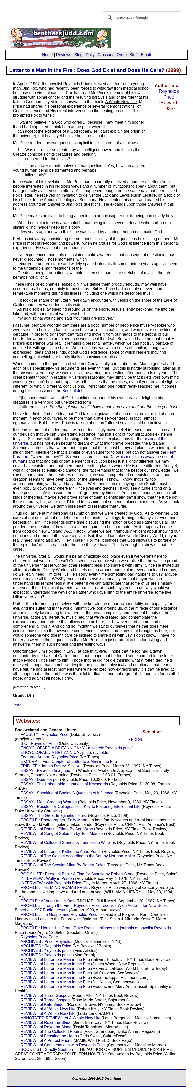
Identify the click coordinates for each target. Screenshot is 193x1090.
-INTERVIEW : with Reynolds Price (50, 883)
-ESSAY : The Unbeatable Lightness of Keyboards (63, 784)
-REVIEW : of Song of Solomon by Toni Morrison (62, 833)
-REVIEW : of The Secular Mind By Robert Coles (62, 865)
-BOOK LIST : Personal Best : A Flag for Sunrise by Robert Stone (76, 874)
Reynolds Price (169, 94)
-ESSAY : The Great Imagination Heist (53, 815)
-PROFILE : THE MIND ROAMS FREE (53, 887)
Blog (78, 55)
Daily (90, 55)
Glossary (105, 55)
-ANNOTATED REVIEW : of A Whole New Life (59, 1018)
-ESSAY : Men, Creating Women (48, 802)
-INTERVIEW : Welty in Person (46, 878)
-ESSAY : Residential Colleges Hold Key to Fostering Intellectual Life (79, 806)
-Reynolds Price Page (38, 937)
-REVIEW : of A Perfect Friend (45, 1040)
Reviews (63, 55)
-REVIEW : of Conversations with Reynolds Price (62, 1045)
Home (47, 55)
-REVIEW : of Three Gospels (44, 995)
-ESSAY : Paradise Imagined (44, 770)
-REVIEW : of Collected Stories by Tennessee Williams (67, 842)
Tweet (18, 704)
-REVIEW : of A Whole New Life (47, 1009)
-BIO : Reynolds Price (38, 743)
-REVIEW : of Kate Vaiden (42, 1004)
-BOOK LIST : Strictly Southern (46, 1049)
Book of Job (73, 391)
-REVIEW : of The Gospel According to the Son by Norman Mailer (77, 856)
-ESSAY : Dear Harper (39, 779)
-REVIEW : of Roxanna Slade (45, 1022)
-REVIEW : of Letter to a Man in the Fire (54, 959)
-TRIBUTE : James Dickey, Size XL (50, 766)
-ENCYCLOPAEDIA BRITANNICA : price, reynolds (63, 752)
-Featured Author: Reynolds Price (48, 757)
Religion (135, 739)
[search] (141, 18)
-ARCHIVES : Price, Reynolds (45, 941)
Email (146, 55)
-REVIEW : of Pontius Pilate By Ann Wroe (56, 829)
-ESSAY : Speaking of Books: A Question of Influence (66, 793)
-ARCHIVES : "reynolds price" (45, 950)
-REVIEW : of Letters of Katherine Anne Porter (60, 851)
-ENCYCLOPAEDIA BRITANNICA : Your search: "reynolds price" (76, 748)
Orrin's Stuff (127, 55)
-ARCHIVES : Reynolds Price (45, 946)
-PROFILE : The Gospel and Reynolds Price (58, 914)
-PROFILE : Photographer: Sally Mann (53, 820)
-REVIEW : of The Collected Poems (50, 1031)
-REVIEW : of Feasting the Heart (48, 1036)
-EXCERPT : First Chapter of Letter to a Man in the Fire (68, 761)
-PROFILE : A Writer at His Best (47, 901)
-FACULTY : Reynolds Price (43, 734)
